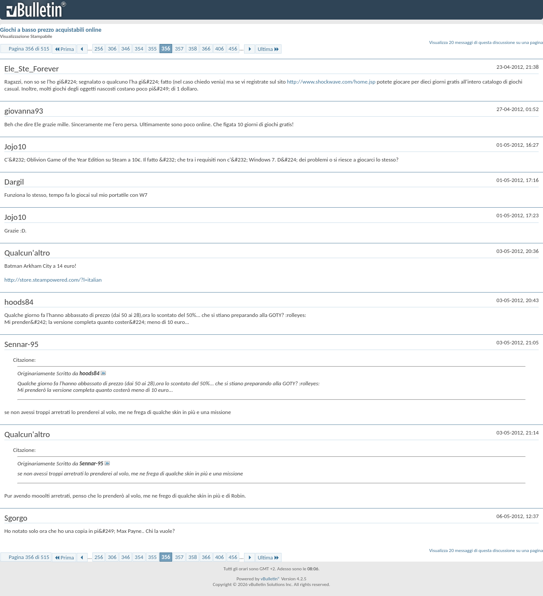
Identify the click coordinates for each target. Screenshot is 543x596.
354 (139, 48)
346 (125, 48)
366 (206, 48)
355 (152, 48)
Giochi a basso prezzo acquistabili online (51, 30)
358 (192, 48)
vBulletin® (270, 579)
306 (112, 48)
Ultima (268, 49)
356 (166, 48)
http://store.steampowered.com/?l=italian (53, 279)
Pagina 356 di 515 (29, 48)
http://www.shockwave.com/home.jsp (331, 81)
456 (233, 48)
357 (179, 48)
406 (219, 48)
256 (99, 48)
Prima (64, 49)
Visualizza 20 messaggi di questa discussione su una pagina (486, 42)
